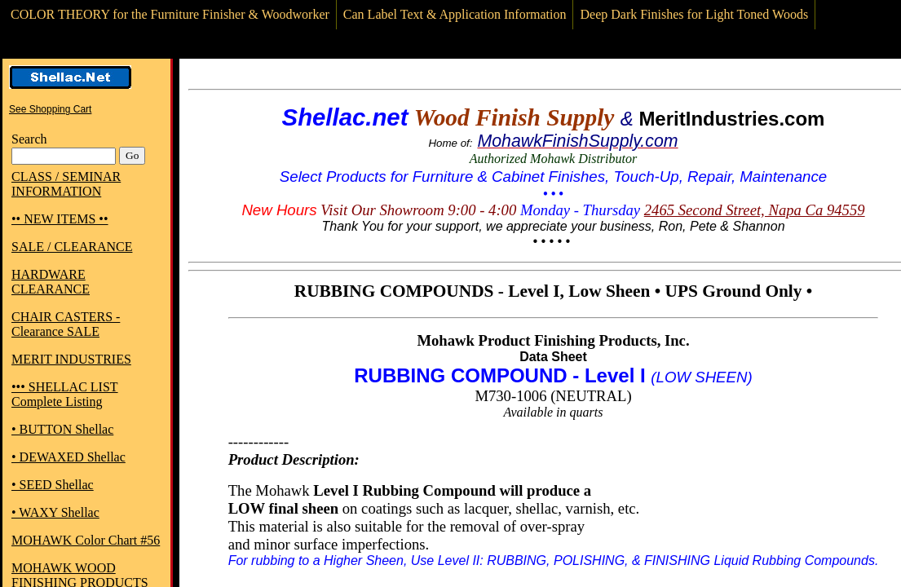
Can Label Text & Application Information (455, 14)
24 (652, 209)
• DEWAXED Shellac (68, 457)
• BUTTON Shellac (62, 429)
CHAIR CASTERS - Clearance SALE (65, 324)
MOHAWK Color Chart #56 (85, 540)
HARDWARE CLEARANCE (50, 281)
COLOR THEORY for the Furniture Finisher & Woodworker (170, 14)
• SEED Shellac (52, 485)
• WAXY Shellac (55, 512)
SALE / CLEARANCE (71, 247)
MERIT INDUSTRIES (71, 359)
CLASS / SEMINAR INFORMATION (66, 184)
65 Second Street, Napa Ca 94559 (761, 209)
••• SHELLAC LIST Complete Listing (64, 394)
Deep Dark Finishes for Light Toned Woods (694, 14)
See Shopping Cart (50, 109)
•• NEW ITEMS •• (59, 219)
